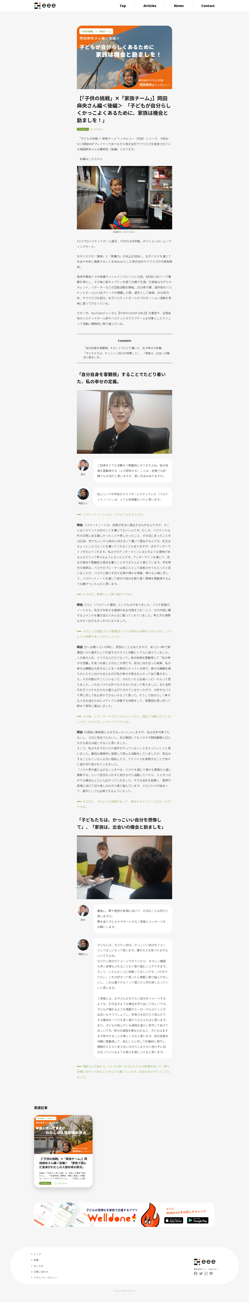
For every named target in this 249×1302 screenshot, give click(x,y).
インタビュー (83, 129)
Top (123, 6)
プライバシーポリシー (45, 1277)
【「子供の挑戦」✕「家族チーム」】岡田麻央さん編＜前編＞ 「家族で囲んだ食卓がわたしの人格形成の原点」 (63, 1163)
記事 (36, 1260)
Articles (149, 6)
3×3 (80, 241)
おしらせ (38, 1265)
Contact (208, 6)
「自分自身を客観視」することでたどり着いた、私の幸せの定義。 (123, 348)
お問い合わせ (41, 1271)
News (179, 6)
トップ (37, 1254)
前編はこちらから (91, 159)
